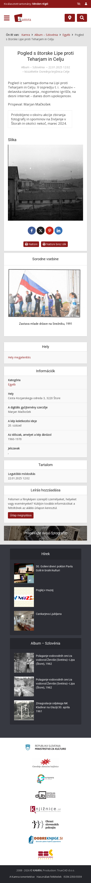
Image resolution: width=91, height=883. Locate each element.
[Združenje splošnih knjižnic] (45, 854)
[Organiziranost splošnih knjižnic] (45, 763)
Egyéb (12, 384)
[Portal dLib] (46, 795)
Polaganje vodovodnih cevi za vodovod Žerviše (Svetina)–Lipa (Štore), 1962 (55, 659)
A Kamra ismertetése (22, 876)
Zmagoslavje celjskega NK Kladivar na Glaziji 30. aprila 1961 (53, 707)
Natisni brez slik (54, 244)
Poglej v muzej (44, 590)
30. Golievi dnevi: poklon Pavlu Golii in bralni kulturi (54, 568)
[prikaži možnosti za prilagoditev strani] (78, 4)
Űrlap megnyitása (21, 515)
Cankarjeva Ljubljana (49, 613)
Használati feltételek (49, 876)
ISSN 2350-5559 (73, 876)
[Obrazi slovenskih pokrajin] (45, 825)
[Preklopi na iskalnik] (82, 18)
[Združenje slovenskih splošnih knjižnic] (45, 810)
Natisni (31, 244)
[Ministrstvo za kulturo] (45, 748)
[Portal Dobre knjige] (45, 839)
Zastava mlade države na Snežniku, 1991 (45, 324)
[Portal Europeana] (45, 779)
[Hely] (70, 18)
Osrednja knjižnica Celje (54, 71)
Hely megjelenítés (19, 357)
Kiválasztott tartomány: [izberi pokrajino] (26, 4)
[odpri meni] (7, 18)
